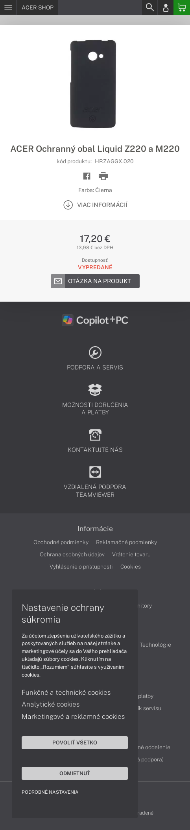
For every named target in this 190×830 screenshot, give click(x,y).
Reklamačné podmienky (126, 542)
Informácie (95, 528)
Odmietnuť (74, 773)
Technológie (155, 645)
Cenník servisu (143, 708)
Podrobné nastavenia (50, 792)
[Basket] (181, 7)
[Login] (165, 7)
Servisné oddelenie (146, 747)
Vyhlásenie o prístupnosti (81, 566)
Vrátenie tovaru (131, 554)
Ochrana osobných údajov (72, 554)
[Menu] (8, 7)
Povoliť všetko (74, 742)
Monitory (140, 605)
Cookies (130, 566)
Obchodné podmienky (61, 542)
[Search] (149, 7)
